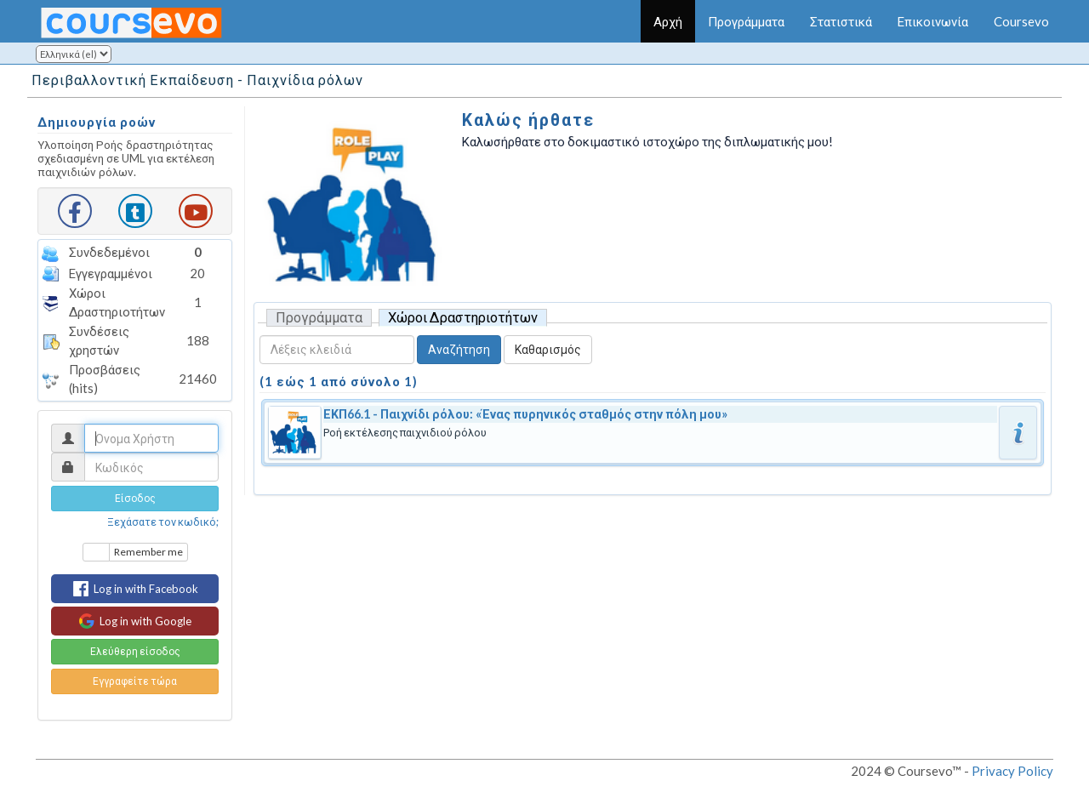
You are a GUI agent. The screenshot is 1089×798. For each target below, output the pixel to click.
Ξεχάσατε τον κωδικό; (163, 521)
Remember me (148, 551)
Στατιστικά (841, 21)
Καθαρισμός (548, 349)
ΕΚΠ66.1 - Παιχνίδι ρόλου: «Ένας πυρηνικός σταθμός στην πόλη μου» (525, 414)
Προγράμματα (746, 21)
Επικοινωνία (933, 21)
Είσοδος (135, 498)
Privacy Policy (1012, 770)
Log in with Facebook (135, 588)
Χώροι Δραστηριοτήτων (463, 317)
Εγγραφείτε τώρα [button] (135, 681)
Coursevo (1021, 21)
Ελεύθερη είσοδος (135, 651)
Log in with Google (134, 621)
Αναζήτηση (459, 349)
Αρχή (667, 21)
